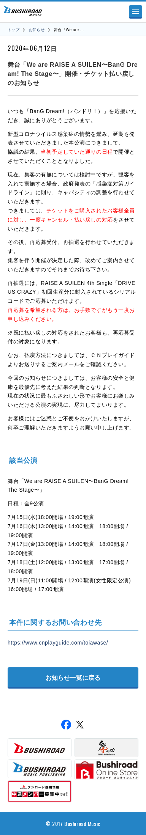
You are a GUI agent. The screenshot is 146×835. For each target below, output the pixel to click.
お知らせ (37, 30)
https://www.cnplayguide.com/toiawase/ (58, 643)
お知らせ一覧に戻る (73, 678)
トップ (13, 30)
